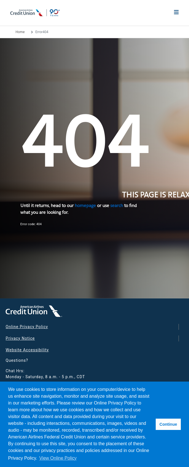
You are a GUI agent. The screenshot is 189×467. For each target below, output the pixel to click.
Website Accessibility (27, 350)
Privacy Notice (20, 338)
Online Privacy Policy (27, 326)
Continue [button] (168, 424)
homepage (85, 205)
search (116, 205)
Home (20, 32)
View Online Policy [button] (57, 458)
